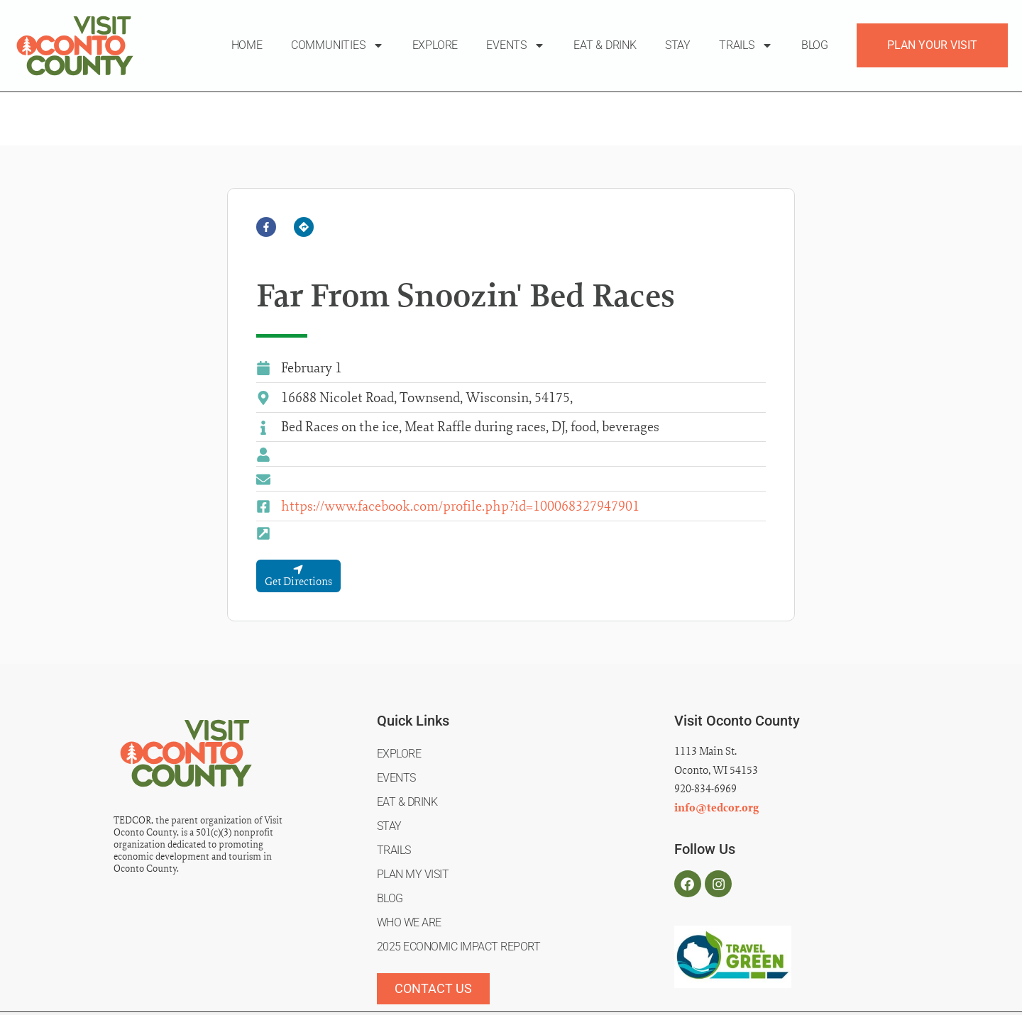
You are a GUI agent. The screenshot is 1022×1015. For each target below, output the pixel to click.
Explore (435, 45)
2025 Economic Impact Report (459, 890)
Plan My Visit (413, 817)
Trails (746, 45)
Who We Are (409, 865)
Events (515, 45)
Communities (337, 45)
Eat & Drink (605, 45)
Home (247, 45)
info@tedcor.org (716, 751)
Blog (814, 45)
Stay (678, 45)
